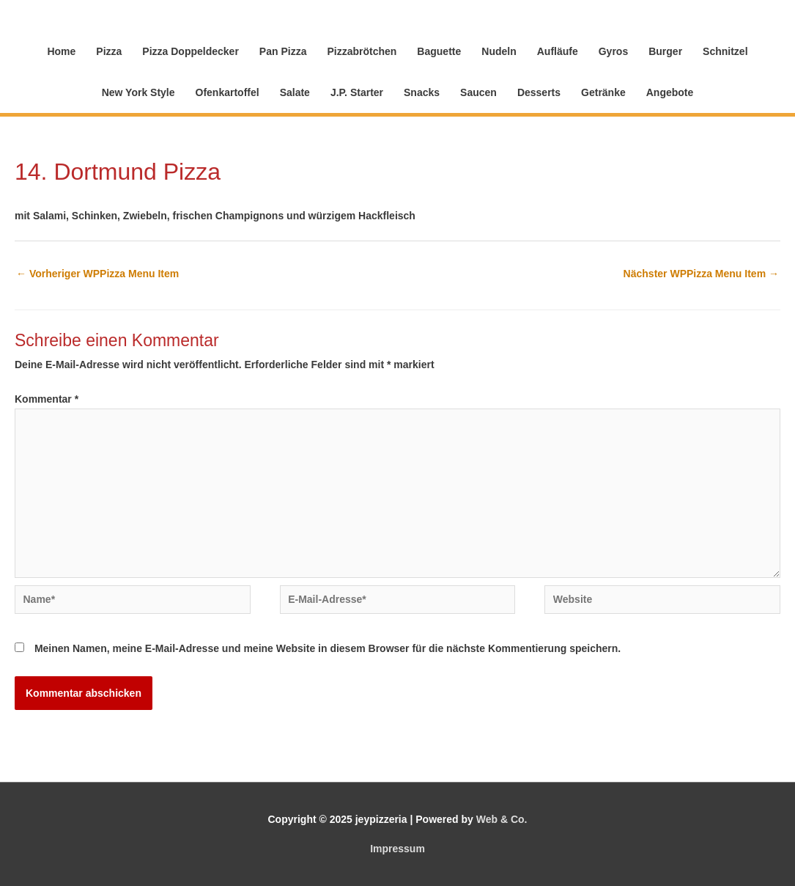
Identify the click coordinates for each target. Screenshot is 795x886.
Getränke (603, 92)
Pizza (109, 51)
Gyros (613, 51)
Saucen (478, 92)
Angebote (670, 92)
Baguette (439, 51)
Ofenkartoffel (227, 92)
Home (61, 51)
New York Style (138, 92)
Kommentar (46, 399)
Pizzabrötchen (361, 51)
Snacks (422, 92)
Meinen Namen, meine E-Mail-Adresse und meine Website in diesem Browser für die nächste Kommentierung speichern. (327, 648)
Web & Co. (502, 819)
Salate (295, 92)
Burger (665, 51)
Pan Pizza (283, 51)
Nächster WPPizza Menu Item (701, 273)
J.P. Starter (356, 92)
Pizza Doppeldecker (190, 51)
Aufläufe (557, 51)
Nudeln (498, 51)
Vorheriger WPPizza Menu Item (97, 273)
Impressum (397, 848)
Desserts (539, 92)
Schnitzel (725, 51)
